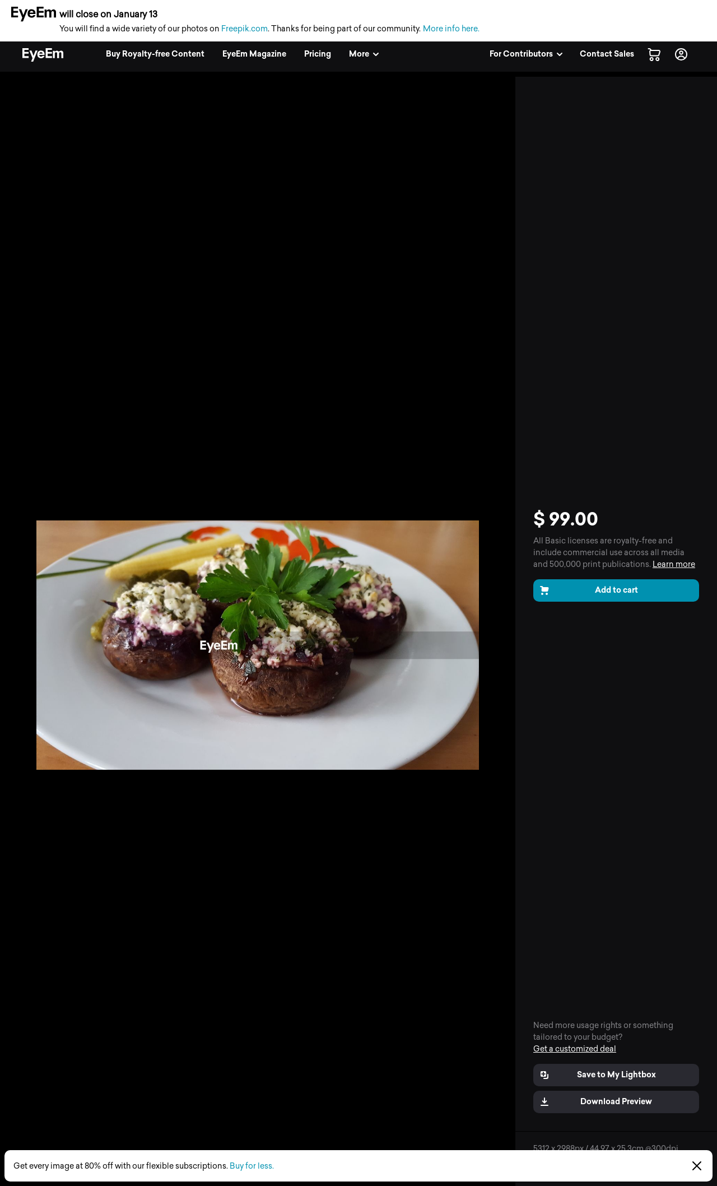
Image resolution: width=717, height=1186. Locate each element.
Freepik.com (244, 29)
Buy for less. (252, 1166)
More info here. (451, 29)
